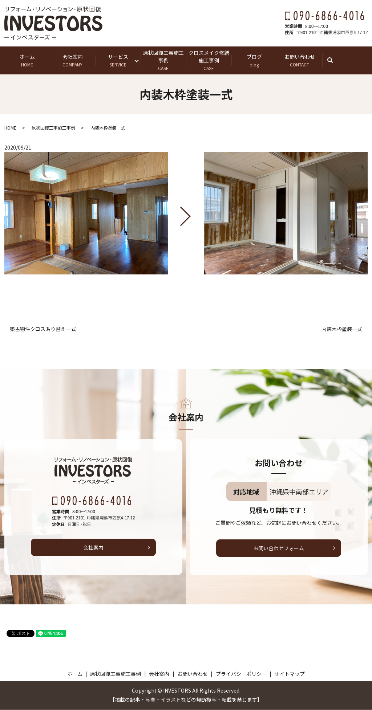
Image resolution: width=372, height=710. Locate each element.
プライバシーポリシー (241, 674)
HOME (10, 128)
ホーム (27, 60)
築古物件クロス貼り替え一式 (43, 329)
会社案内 (72, 60)
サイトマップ (289, 674)
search (333, 60)
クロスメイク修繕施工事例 (208, 60)
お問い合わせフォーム (278, 548)
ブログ (254, 60)
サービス (118, 60)
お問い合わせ (299, 60)
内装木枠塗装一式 (342, 329)
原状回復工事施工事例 (163, 60)
